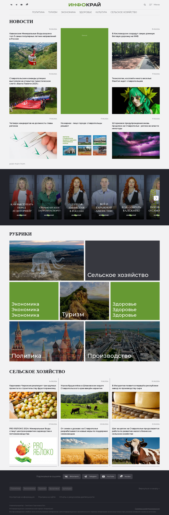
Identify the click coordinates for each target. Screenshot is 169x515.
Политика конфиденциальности (147, 509)
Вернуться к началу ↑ (149, 488)
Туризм (52, 12)
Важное (84, 35)
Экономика (68, 12)
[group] (21, 197)
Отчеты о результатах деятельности (77, 497)
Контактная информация (22, 497)
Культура (101, 12)
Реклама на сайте (47, 497)
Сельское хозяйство (124, 12)
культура (67, 488)
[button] (156, 198)
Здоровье (85, 12)
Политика (38, 12)
